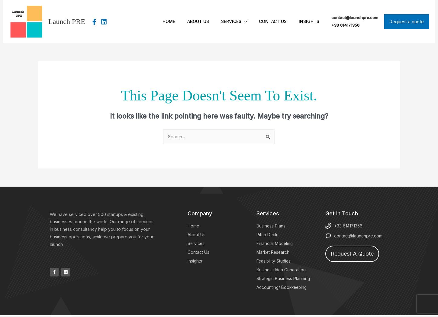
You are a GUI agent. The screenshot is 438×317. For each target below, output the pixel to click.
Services (243, 21)
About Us (211, 21)
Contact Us (278, 21)
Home (185, 21)
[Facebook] (94, 22)
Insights (311, 21)
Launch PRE (66, 21)
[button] (253, 21)
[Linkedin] (104, 22)
